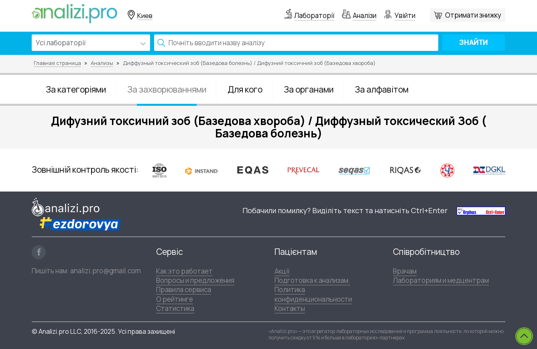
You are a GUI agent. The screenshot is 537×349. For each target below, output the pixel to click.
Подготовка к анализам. (312, 280)
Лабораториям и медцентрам (441, 280)
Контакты (290, 308)
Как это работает (184, 271)
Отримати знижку (473, 15)
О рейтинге (174, 299)
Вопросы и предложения (195, 280)
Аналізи (364, 15)
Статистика (175, 308)
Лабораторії (314, 15)
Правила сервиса (183, 289)
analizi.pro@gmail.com (105, 270)
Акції (282, 271)
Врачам (405, 271)
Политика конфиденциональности (313, 294)
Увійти (405, 15)
